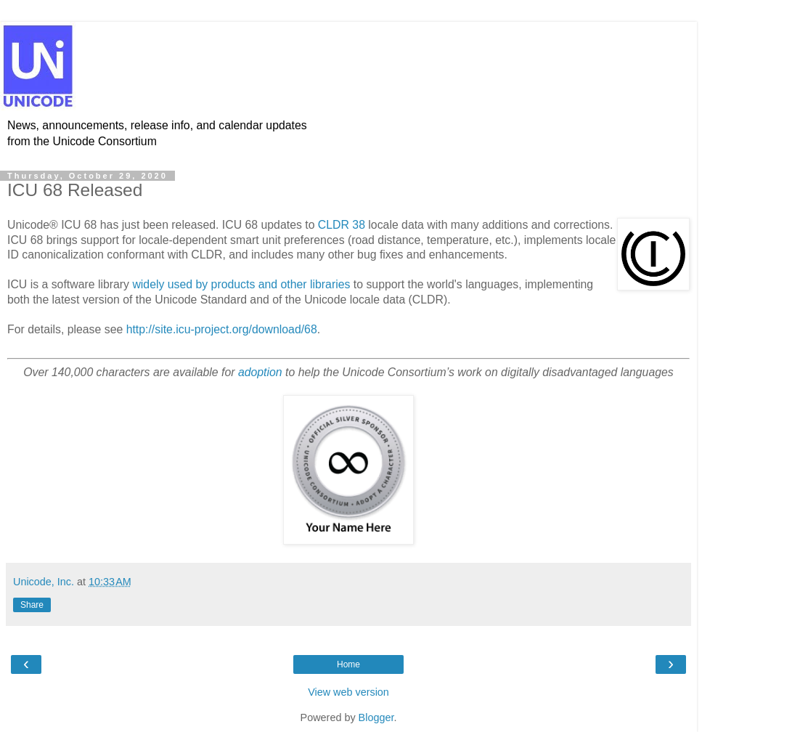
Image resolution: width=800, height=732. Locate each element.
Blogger (376, 717)
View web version (348, 692)
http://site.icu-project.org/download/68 (221, 329)
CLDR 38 (341, 225)
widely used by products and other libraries (241, 284)
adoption (260, 372)
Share (32, 605)
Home (348, 664)
